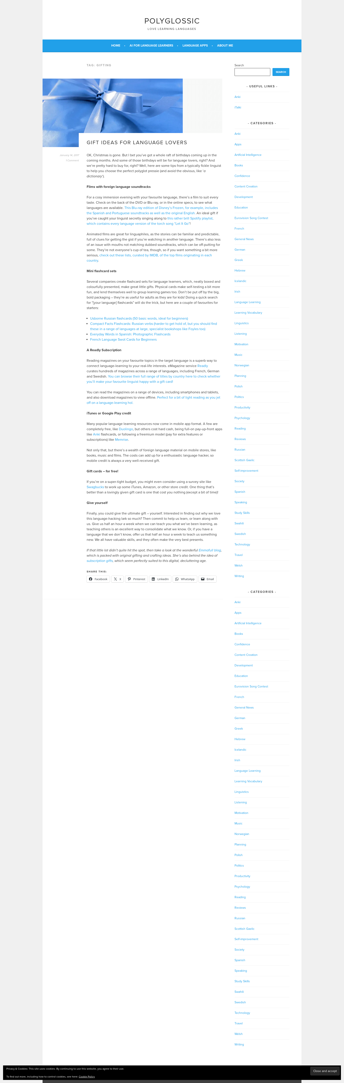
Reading (240, 428)
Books (239, 165)
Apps (238, 144)
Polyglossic (172, 21)
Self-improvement (246, 471)
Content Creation (246, 186)
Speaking (241, 502)
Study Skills (242, 513)
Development (244, 197)
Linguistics (242, 323)
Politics (239, 397)
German (240, 250)
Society (239, 481)
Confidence (242, 176)
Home (115, 45)
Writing (239, 576)
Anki (96, 434)
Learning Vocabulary (248, 313)
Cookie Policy (87, 1076)
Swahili (239, 523)
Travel (239, 555)
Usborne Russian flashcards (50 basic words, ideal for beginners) (139, 318)
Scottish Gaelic (244, 460)
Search (239, 65)
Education (241, 207)
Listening (241, 334)
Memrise (121, 439)
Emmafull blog (210, 550)
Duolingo (126, 429)
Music (238, 355)
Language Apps (195, 45)
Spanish (240, 492)
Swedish (240, 534)
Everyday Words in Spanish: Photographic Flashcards (130, 334)
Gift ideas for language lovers (137, 142)
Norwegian (242, 365)
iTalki (238, 107)
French (239, 228)
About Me (225, 45)
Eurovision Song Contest (251, 218)
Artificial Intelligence (248, 155)
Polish (239, 386)
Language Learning (248, 302)
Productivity (242, 407)
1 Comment (72, 160)
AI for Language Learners (151, 45)
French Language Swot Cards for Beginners (123, 339)
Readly (202, 366)
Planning (240, 376)
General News (244, 239)
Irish (237, 291)
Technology (242, 544)
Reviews (240, 439)
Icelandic (240, 281)
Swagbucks (95, 487)
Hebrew (240, 270)
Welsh (239, 565)
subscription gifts (100, 561)
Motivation (241, 344)
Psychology (242, 418)
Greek (239, 260)
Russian (240, 450)
